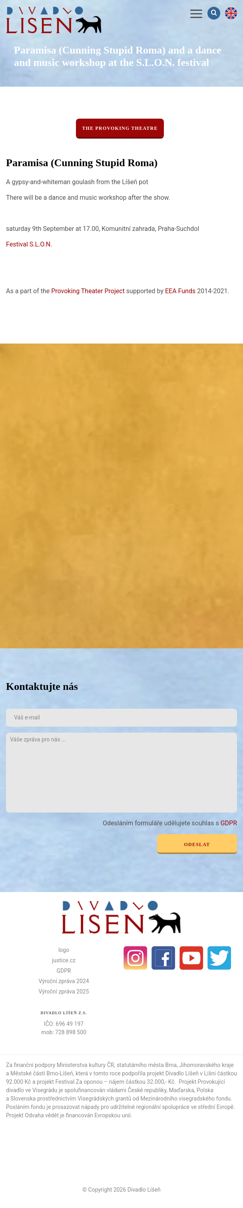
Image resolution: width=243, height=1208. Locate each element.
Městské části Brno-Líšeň (41, 1073)
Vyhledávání (214, 13)
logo (63, 950)
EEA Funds (180, 291)
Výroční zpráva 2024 (63, 981)
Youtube (191, 958)
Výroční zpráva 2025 (63, 991)
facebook (163, 958)
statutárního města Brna (147, 1065)
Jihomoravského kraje (206, 1065)
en (231, 13)
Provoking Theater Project (88, 291)
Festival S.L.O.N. (29, 244)
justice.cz (64, 960)
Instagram (135, 958)
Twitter (219, 958)
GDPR (229, 823)
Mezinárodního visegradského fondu (185, 1098)
